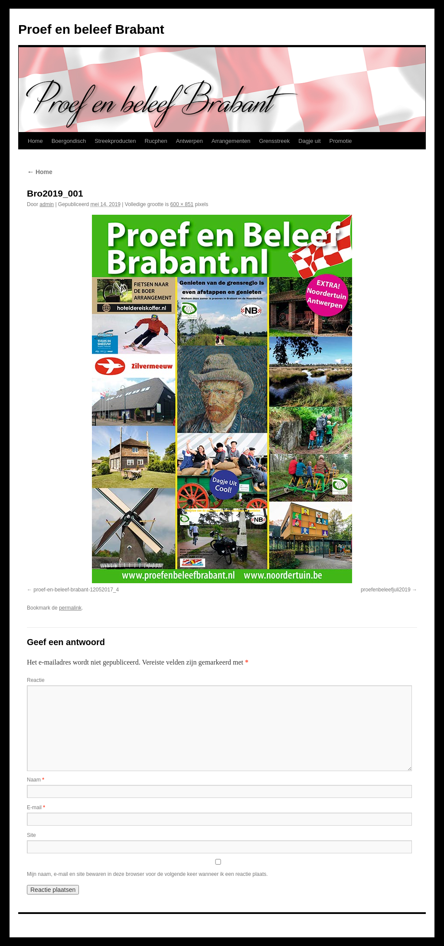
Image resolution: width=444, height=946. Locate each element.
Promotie (341, 141)
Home (35, 141)
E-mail (36, 807)
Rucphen (156, 141)
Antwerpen (189, 141)
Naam (35, 780)
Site (31, 835)
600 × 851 (182, 204)
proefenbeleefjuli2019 (386, 590)
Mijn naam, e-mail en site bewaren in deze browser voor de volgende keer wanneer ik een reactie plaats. (147, 874)
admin (46, 204)
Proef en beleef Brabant (91, 29)
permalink (70, 608)
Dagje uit (309, 141)
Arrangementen (231, 141)
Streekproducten (115, 141)
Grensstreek (274, 141)
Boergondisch (69, 141)
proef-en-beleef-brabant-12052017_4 (76, 590)
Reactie (36, 680)
